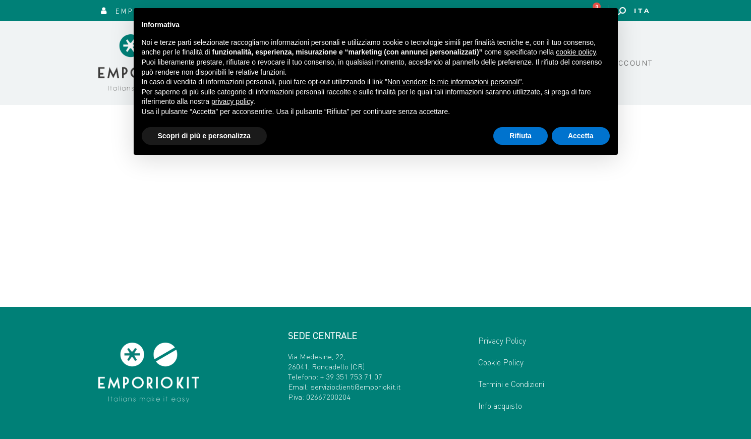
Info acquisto (500, 405)
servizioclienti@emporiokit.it (355, 386)
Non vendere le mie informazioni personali (453, 82)
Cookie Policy (501, 362)
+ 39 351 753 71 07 (351, 376)
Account (633, 63)
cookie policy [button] (576, 52)
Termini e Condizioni (511, 383)
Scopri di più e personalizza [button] (204, 136)
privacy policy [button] (232, 101)
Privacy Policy (502, 340)
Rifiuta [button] (520, 136)
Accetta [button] (581, 136)
